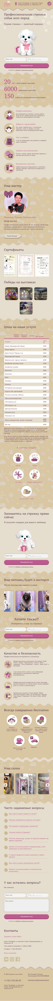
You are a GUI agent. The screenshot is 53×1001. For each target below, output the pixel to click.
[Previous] (7, 266)
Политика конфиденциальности (38, 980)
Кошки (31, 336)
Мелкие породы (8, 335)
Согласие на (21, 70)
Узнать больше (12, 236)
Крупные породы (24, 335)
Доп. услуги (39, 336)
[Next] (46, 266)
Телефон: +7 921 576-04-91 (13, 949)
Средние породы (16, 335)
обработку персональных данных (24, 70)
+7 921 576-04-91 (12, 980)
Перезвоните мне (26, 65)
